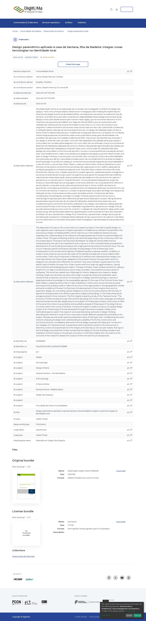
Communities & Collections (26, 23)
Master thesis (31, 57)
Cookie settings (81, 617)
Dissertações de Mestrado (54, 31)
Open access (48, 57)
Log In (126, 9)
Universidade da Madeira (30, 31)
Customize (106, 615)
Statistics (82, 23)
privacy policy (130, 611)
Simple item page (73, 64)
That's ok (137, 615)
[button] (117, 9)
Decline (129, 615)
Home (15, 31)
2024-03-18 (18, 57)
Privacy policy (94, 617)
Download (120, 471)
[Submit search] (111, 9)
